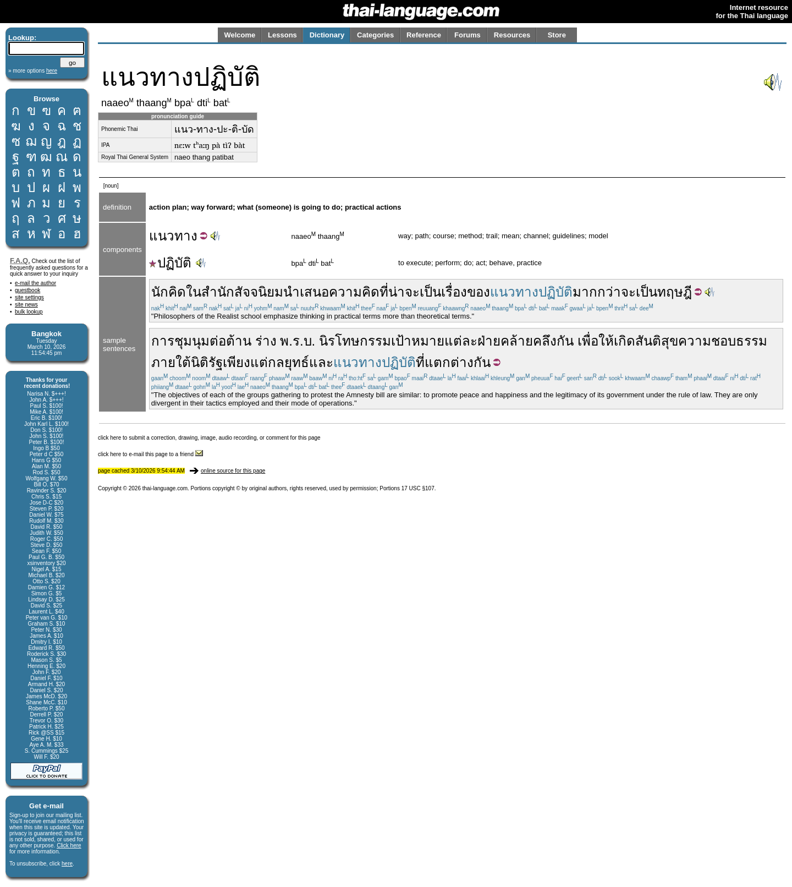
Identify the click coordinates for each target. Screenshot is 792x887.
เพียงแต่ (245, 362)
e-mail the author (35, 283)
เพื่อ (588, 340)
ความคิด (354, 291)
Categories (375, 35)
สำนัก (217, 291)
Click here (69, 845)
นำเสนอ (306, 291)
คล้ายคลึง (529, 340)
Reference (423, 35)
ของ (478, 291)
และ (321, 362)
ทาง (185, 235)
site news (26, 305)
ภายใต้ (171, 362)
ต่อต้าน (230, 340)
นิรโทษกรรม (355, 340)
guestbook (27, 290)
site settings (29, 297)
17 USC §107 (418, 488)
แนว (161, 235)
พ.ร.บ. (297, 340)
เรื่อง (454, 291)
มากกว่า (597, 291)
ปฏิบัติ (170, 262)
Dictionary (327, 35)
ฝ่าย (489, 340)
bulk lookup (29, 312)
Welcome (239, 35)
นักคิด (168, 291)
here (67, 864)
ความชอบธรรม (722, 340)
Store (557, 35)
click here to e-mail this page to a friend (150, 454)
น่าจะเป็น (414, 291)
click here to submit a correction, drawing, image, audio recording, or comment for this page (209, 438)
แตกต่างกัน (458, 362)
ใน (193, 291)
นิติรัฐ (207, 362)
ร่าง (266, 340)
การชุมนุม (180, 340)
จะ (628, 291)
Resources (512, 35)
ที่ (384, 291)
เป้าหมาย (417, 340)
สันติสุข (656, 340)
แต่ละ (460, 340)
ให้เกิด (616, 340)
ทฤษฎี (674, 291)
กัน (565, 340)
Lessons (282, 35)
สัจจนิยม (258, 291)
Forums (467, 35)
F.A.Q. (20, 260)
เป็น (646, 291)
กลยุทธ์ (288, 362)
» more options (32, 71)
